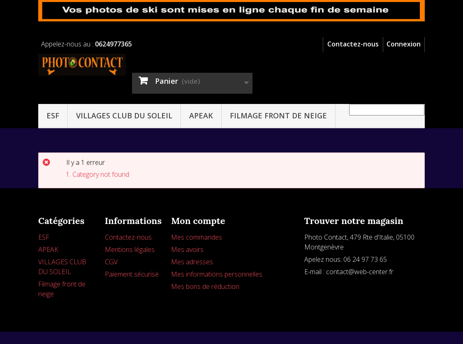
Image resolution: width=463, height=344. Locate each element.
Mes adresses (192, 261)
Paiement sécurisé (132, 274)
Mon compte (198, 220)
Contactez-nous (353, 43)
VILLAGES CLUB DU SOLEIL (124, 115)
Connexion (404, 43)
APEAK (201, 115)
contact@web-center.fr (360, 271)
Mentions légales (130, 249)
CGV (111, 261)
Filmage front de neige (278, 115)
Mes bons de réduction (205, 286)
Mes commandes (196, 237)
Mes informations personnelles (216, 274)
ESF (52, 115)
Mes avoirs (187, 249)
